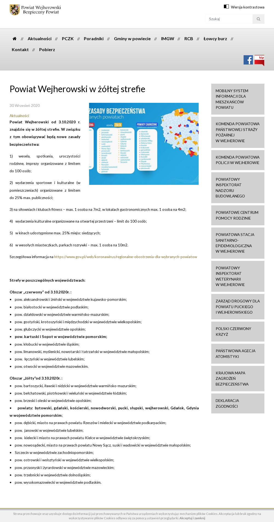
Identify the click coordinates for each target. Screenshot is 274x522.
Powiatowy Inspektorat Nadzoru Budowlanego (230, 187)
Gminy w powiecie (132, 38)
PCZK (68, 38)
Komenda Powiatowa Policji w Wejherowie (237, 160)
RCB (188, 38)
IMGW (167, 38)
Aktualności (40, 38)
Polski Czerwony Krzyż (233, 331)
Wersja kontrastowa (247, 7)
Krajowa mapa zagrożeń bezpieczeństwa (232, 378)
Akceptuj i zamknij (192, 518)
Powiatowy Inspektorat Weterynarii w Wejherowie (230, 276)
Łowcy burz (215, 38)
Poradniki (94, 38)
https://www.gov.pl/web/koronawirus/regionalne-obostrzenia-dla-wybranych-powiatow (125, 257)
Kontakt (20, 49)
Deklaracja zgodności (227, 403)
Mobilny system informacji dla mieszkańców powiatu (232, 99)
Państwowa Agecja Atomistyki (235, 353)
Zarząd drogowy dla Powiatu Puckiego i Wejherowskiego (238, 306)
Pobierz (47, 49)
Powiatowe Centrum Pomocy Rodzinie (237, 215)
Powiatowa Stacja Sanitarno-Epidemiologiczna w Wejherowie (235, 242)
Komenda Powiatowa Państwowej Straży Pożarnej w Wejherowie (237, 132)
